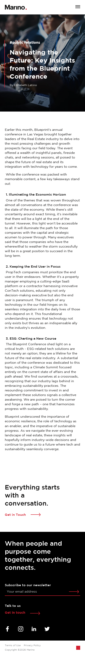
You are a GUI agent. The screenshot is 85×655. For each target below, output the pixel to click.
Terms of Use (13, 645)
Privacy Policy (32, 645)
